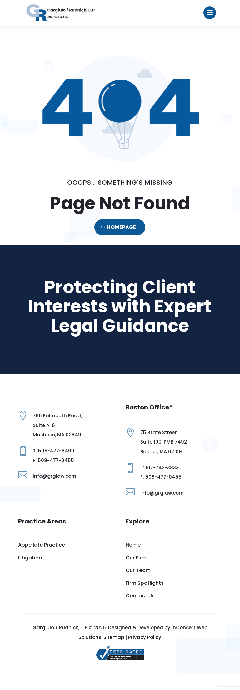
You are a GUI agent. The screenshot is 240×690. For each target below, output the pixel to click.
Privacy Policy (144, 641)
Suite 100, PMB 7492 (163, 442)
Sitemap (113, 641)
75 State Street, (159, 432)
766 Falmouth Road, (57, 437)
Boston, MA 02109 (161, 451)
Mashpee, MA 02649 (57, 456)
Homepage (121, 227)
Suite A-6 (44, 446)
